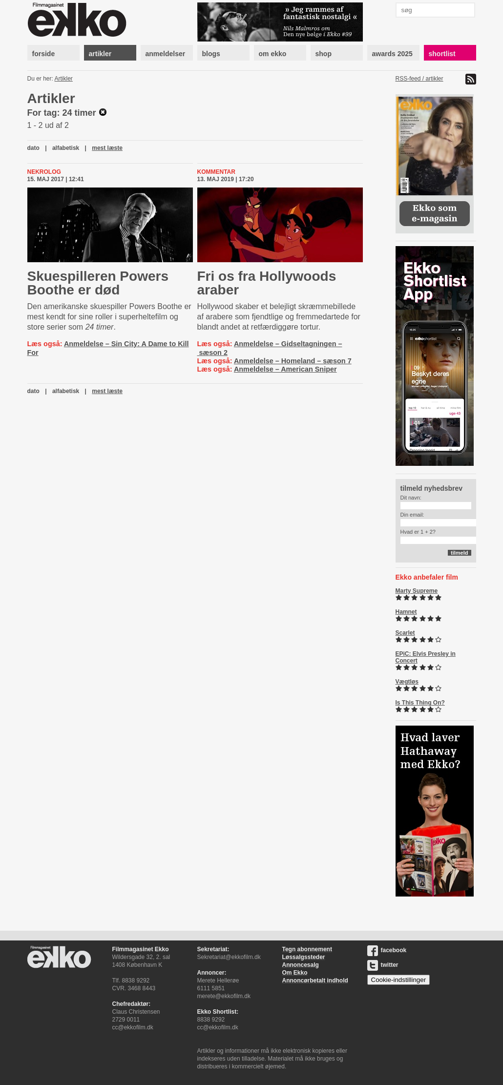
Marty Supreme (417, 590)
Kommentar (216, 171)
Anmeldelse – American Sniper (285, 369)
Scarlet (405, 632)
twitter (382, 965)
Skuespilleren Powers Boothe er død (97, 283)
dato (33, 148)
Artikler (64, 78)
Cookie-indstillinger (398, 979)
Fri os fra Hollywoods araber (266, 283)
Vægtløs (407, 681)
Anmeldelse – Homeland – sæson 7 (293, 361)
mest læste (107, 148)
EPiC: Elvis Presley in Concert (426, 657)
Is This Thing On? (420, 702)
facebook (387, 950)
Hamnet (406, 611)
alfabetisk (65, 148)
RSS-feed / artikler (419, 78)
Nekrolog (44, 171)
